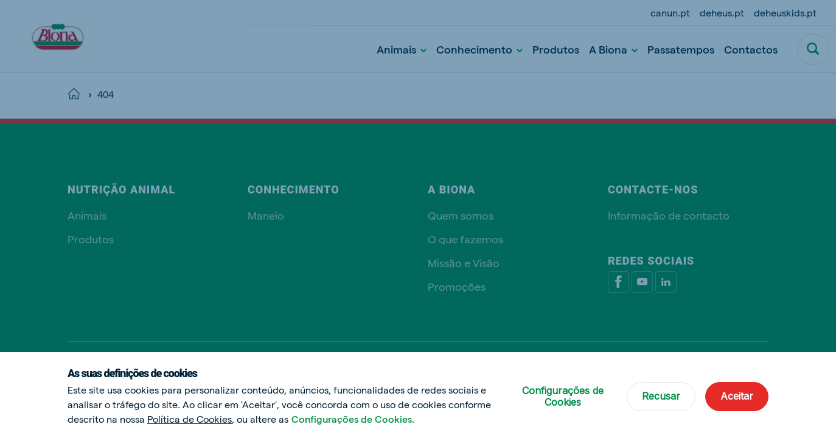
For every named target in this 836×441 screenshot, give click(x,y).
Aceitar (736, 396)
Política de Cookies (189, 419)
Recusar (661, 396)
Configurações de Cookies (563, 396)
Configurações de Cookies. (352, 419)
